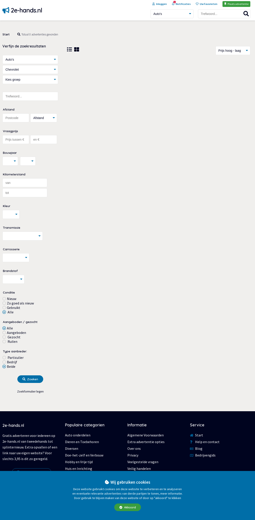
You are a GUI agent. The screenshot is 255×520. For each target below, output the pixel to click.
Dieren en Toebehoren (82, 442)
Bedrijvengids (203, 455)
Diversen (71, 448)
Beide (11, 366)
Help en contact (205, 442)
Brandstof (10, 271)
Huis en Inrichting (78, 468)
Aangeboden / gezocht (20, 322)
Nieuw (11, 298)
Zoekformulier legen (30, 391)
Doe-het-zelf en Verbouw (84, 455)
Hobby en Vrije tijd (79, 462)
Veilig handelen (139, 468)
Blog (196, 448)
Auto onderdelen (77, 435)
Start (6, 34)
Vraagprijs (10, 131)
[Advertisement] (159, 95)
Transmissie (11, 227)
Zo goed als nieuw (20, 303)
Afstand (8, 109)
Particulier (15, 357)
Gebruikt (13, 307)
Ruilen (12, 341)
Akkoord (127, 507)
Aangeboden (16, 332)
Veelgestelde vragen (142, 462)
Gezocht (13, 337)
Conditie (9, 292)
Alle (10, 312)
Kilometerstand (14, 174)
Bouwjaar (10, 152)
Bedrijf (12, 362)
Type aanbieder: (15, 351)
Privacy (132, 455)
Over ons (134, 448)
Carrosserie (11, 249)
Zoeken (30, 379)
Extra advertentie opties (146, 442)
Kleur (6, 206)
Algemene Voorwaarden (145, 435)
